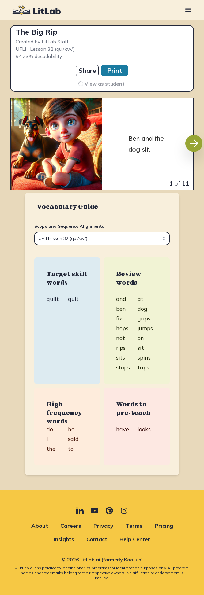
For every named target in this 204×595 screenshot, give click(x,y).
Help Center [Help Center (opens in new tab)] (134, 539)
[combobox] (102, 238)
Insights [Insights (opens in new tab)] (64, 539)
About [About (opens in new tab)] (39, 525)
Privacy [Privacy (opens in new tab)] (103, 525)
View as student (101, 84)
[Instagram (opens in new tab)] (124, 510)
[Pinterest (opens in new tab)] (109, 510)
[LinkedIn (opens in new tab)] (80, 510)
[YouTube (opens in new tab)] (94, 510)
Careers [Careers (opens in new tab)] (70, 525)
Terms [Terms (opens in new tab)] (134, 525)
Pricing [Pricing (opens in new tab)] (164, 525)
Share (87, 70)
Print (114, 70)
